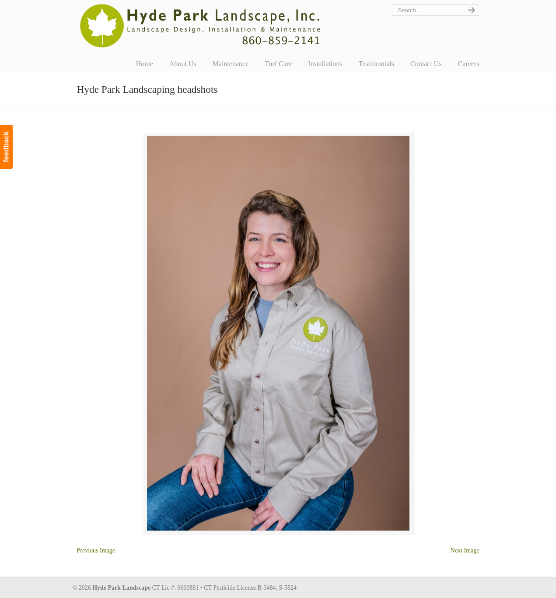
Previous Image (96, 550)
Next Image (465, 550)
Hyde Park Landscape (200, 26)
